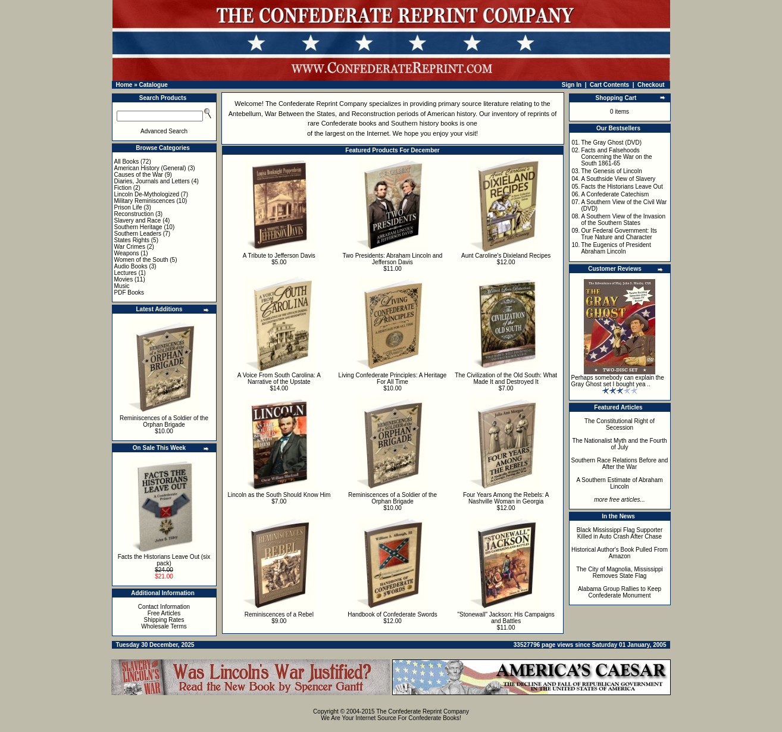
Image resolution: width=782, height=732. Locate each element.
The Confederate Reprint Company (316, 103)
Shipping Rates (164, 620)
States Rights (131, 240)
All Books (126, 161)
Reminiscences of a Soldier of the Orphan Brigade (164, 421)
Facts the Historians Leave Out (621, 186)
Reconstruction (134, 214)
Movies (123, 279)
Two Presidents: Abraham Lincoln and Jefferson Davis (393, 258)
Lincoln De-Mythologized (147, 194)
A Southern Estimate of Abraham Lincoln (619, 483)
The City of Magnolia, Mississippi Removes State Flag (619, 572)
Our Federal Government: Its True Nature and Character (618, 233)
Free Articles (164, 613)
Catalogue (153, 85)
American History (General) (150, 168)
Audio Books (131, 266)
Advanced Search (163, 131)
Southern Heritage (138, 227)
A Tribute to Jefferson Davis (279, 255)
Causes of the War (138, 174)
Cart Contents (609, 85)
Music (122, 286)
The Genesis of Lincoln (611, 171)
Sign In (571, 85)
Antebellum (245, 113)
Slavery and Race (137, 220)
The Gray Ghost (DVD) (611, 142)
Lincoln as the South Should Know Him (278, 495)
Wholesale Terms (164, 626)
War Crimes (129, 246)
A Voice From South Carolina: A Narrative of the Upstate (279, 378)
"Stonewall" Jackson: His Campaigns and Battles (506, 617)
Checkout (651, 85)
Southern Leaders (138, 233)
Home (124, 85)
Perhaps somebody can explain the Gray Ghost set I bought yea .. (617, 380)
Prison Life (128, 207)
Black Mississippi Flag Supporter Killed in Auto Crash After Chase (620, 533)
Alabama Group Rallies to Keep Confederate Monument (619, 592)
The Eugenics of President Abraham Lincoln (615, 248)
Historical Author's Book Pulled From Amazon (619, 552)
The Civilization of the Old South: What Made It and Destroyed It (506, 378)
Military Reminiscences (144, 201)
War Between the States (300, 113)
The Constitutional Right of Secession (619, 424)
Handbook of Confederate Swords (392, 614)
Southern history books (424, 123)
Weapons (126, 253)
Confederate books (349, 123)
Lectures (125, 273)
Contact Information (164, 606)
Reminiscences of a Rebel (279, 614)
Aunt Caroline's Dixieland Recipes (505, 255)
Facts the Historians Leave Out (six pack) (164, 560)
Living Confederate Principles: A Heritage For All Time (393, 378)
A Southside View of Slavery (618, 179)
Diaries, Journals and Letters (152, 181)
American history (451, 113)
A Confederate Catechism (615, 194)
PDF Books (129, 292)
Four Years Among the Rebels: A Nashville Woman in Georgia (506, 498)
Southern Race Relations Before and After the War (619, 463)
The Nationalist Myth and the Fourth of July (620, 444)
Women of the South (141, 259)
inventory (505, 113)
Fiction (123, 187)
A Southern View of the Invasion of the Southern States (623, 219)
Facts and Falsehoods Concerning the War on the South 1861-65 (616, 157)
